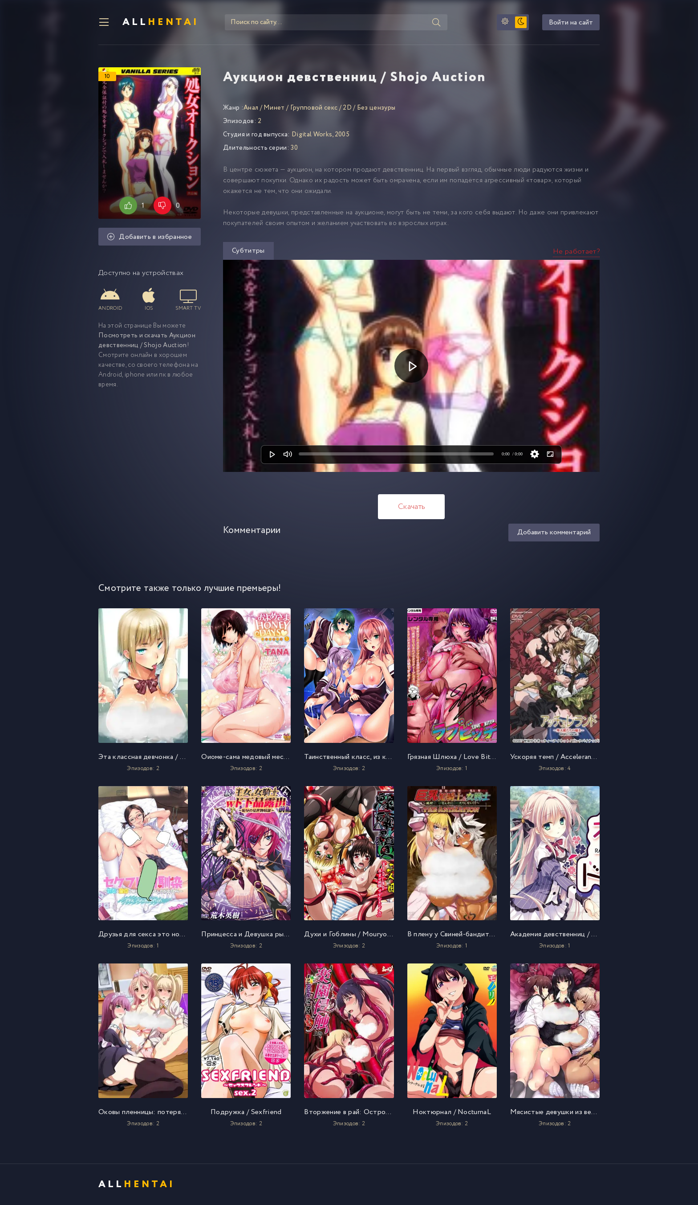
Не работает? (576, 251)
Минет (274, 108)
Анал (250, 108)
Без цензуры (376, 108)
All (160, 22)
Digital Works (312, 134)
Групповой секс (313, 108)
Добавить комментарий (554, 532)
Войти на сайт (571, 22)
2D (347, 108)
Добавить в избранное (149, 237)
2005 (342, 134)
